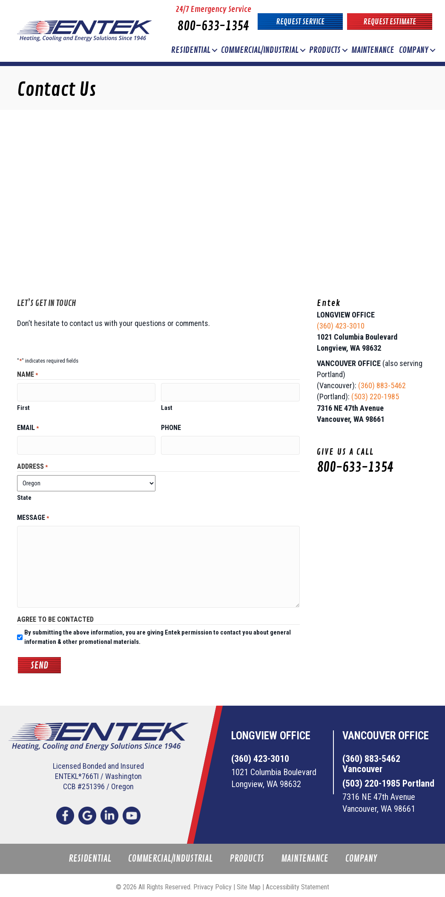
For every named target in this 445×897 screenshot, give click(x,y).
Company (413, 50)
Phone (171, 426)
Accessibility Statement (297, 884)
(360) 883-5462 (382, 385)
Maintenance (372, 50)
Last (166, 406)
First (23, 406)
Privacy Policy (212, 884)
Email (28, 426)
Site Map (249, 884)
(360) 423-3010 (341, 325)
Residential (190, 50)
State (24, 494)
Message (33, 514)
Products (325, 50)
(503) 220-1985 (375, 396)
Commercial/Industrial (260, 50)
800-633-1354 (213, 26)
